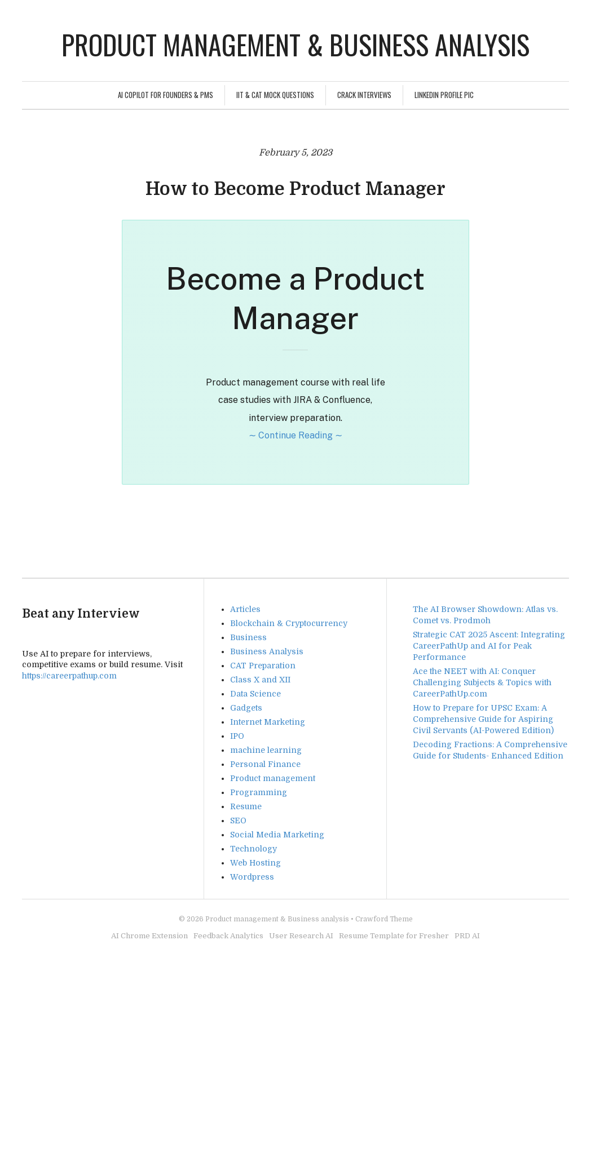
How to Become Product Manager (295, 189)
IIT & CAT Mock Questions (275, 94)
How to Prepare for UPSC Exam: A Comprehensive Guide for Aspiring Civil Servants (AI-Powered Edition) (483, 719)
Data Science (255, 693)
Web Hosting (255, 862)
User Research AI (301, 936)
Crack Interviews (364, 94)
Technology (253, 848)
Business (248, 637)
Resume (246, 806)
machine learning (266, 750)
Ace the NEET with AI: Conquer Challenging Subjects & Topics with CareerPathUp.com (482, 682)
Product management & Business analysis (295, 44)
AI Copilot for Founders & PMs (165, 94)
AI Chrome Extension (149, 936)
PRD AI (467, 936)
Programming (258, 792)
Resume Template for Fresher (394, 936)
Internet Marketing (267, 721)
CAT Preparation (263, 665)
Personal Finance (265, 764)
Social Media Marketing (277, 834)
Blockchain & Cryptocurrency (288, 623)
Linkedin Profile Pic (444, 94)
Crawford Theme (384, 919)
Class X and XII (260, 679)
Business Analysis (266, 651)
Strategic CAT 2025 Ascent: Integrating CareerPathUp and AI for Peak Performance (489, 646)
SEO (238, 820)
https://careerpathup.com (69, 675)
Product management (272, 778)
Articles (245, 609)
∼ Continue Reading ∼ (295, 435)
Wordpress (252, 876)
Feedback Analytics (228, 936)
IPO (237, 735)
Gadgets (246, 707)
